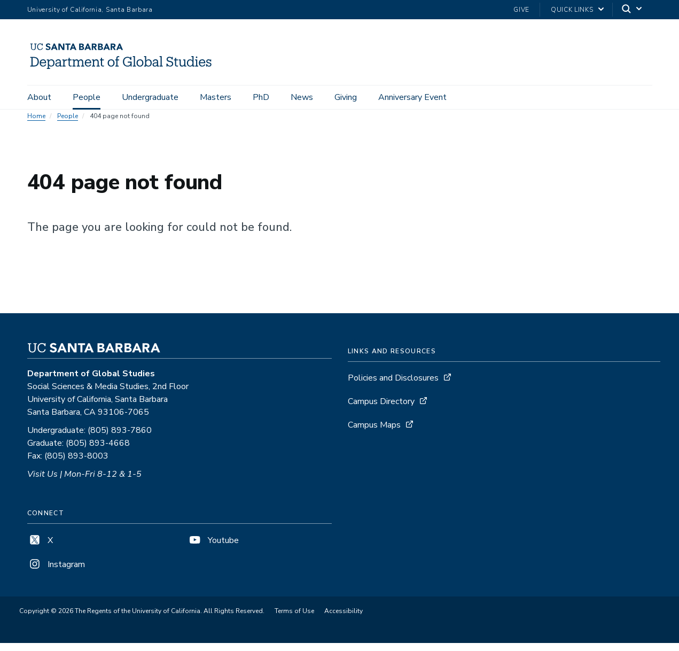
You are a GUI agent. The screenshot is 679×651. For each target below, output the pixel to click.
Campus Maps (374, 433)
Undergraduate (150, 97)
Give (521, 9)
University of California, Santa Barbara (90, 9)
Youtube (213, 548)
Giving (345, 97)
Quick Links (572, 9)
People (86, 97)
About (39, 97)
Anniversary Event (412, 97)
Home (36, 124)
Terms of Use (294, 619)
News (302, 97)
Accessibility (343, 619)
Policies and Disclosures (393, 386)
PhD (261, 97)
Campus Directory (381, 409)
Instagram (56, 572)
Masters (215, 97)
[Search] (632, 10)
